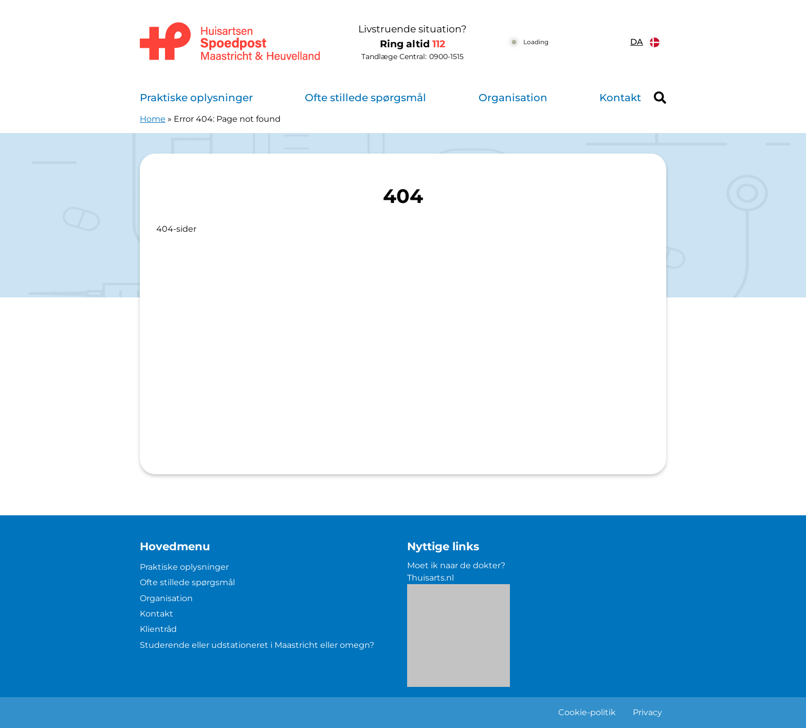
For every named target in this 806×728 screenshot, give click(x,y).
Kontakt (620, 97)
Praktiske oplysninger (196, 97)
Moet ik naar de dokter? (456, 565)
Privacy (647, 712)
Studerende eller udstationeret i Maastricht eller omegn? (257, 645)
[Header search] (660, 97)
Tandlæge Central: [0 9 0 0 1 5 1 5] (412, 56)
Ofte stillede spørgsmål (365, 97)
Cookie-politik (587, 712)
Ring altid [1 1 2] (412, 44)
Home (153, 119)
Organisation (513, 97)
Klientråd (158, 629)
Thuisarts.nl (430, 578)
